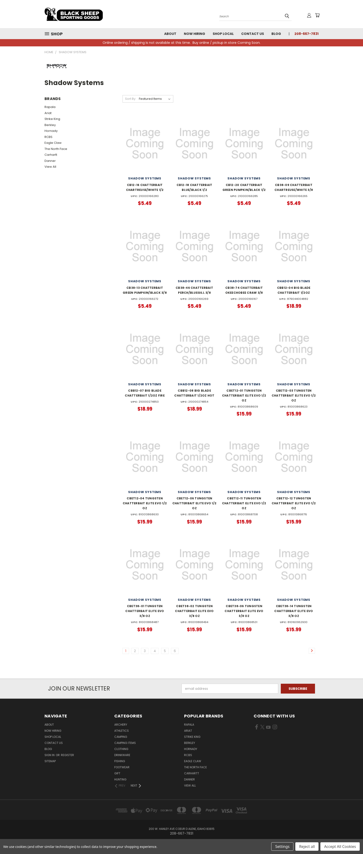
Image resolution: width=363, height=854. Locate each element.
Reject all (307, 846)
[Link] (312, 650)
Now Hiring (194, 33)
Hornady (51, 131)
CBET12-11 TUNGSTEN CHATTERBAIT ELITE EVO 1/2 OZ (244, 503)
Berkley (50, 125)
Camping (120, 737)
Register (67, 755)
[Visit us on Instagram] (275, 728)
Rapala (50, 107)
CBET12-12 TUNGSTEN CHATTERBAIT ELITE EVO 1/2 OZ (294, 503)
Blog (276, 33)
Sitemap (50, 761)
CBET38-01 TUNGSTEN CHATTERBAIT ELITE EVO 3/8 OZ (144, 611)
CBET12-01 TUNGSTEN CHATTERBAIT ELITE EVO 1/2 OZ (244, 395)
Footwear (122, 767)
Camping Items (125, 743)
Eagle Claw (53, 143)
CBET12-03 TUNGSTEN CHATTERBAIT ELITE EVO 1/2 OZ (294, 395)
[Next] (136, 785)
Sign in (49, 755)
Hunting (120, 779)
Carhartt (50, 154)
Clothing (121, 749)
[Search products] (255, 16)
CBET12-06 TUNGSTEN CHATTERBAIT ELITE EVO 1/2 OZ (194, 503)
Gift (117, 773)
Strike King (52, 119)
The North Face (55, 149)
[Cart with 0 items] (317, 15)
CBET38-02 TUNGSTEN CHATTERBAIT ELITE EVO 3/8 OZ (194, 611)
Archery (120, 725)
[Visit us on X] (262, 728)
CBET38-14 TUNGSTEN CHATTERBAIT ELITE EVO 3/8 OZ (293, 611)
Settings (282, 846)
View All (50, 166)
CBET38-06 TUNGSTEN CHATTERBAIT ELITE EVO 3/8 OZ (244, 611)
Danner (50, 161)
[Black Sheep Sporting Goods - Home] (88, 14)
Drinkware (122, 755)
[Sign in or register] (309, 15)
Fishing (119, 761)
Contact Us (252, 33)
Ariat (48, 113)
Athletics (121, 731)
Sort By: (130, 99)
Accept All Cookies (340, 846)
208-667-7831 (306, 33)
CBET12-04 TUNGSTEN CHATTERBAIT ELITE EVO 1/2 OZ (145, 503)
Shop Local (223, 33)
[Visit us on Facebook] (256, 728)
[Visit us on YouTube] (268, 728)
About (170, 33)
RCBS (48, 137)
